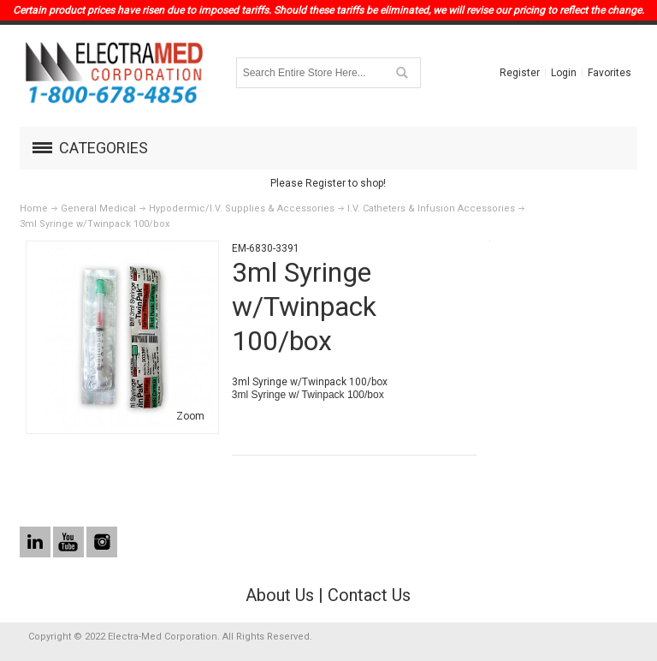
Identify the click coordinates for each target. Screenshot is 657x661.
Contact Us (369, 595)
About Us (280, 595)
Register (520, 73)
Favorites (609, 73)
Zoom (190, 416)
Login (564, 73)
